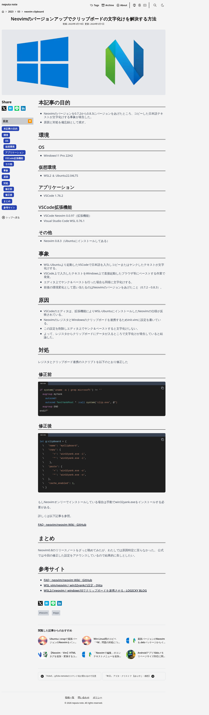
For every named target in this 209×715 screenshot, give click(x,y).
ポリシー (97, 697)
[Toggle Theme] (162, 5)
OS (6, 140)
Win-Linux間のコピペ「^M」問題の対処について (107, 640)
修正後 (8, 194)
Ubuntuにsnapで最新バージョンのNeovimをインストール (63, 640)
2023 (10, 11)
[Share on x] (4, 108)
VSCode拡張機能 (14, 158)
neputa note (9, 4)
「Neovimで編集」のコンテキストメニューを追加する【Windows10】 (107, 654)
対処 (5, 183)
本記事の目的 (10, 128)
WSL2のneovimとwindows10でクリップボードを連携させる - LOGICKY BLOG (95, 590)
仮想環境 (10, 146)
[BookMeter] (145, 5)
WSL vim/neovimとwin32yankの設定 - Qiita (73, 585)
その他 (8, 164)
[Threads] (139, 5)
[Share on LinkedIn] (23, 108)
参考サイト (9, 207)
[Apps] (56, 612)
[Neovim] (43, 612)
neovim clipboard (34, 11)
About (121, 5)
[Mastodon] (134, 5)
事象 (5, 170)
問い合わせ (83, 697)
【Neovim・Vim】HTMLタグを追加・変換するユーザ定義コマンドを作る (63, 654)
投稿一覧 (69, 697)
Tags (94, 5)
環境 (5, 135)
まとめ (6, 201)
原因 (5, 176)
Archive (107, 5)
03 (19, 11)
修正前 (8, 189)
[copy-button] (162, 388)
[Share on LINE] (17, 108)
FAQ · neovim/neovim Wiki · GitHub (62, 525)
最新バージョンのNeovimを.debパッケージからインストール (151, 640)
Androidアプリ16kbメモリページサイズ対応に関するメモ (151, 654)
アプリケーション (14, 152)
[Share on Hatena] (10, 108)
